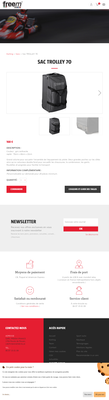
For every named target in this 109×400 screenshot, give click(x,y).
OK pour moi (99, 394)
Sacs (18, 54)
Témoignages (82, 343)
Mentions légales (84, 347)
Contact (52, 347)
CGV (51, 355)
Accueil (52, 336)
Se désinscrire (91, 234)
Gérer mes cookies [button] (57, 351)
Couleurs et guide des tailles (83, 189)
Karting (10, 54)
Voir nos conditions (30, 306)
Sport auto (81, 336)
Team (51, 343)
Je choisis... (6, 394)
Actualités (53, 359)
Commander (16, 189)
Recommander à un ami (87, 355)
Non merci (87, 394)
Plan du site (81, 351)
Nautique (80, 340)
